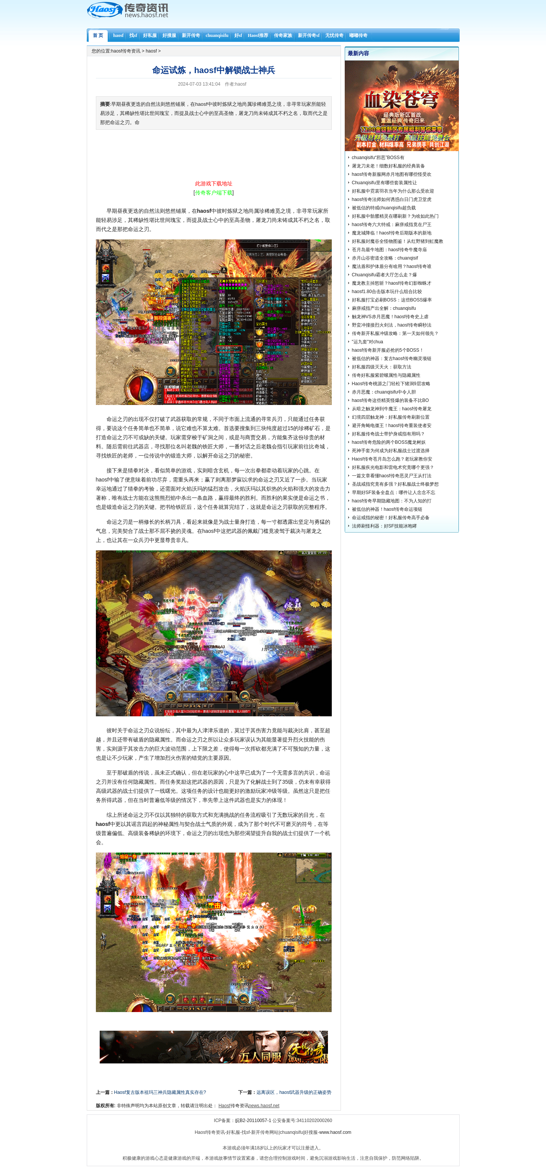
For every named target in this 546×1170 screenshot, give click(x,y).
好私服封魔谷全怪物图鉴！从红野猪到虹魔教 (397, 241)
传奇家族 (283, 35)
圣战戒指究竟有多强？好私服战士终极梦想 (395, 484)
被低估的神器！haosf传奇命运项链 (387, 509)
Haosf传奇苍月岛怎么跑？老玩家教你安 (392, 459)
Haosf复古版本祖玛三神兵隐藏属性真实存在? (160, 1092)
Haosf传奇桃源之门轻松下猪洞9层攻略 (391, 383)
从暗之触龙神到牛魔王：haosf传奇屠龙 (391, 408)
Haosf (224, 1105)
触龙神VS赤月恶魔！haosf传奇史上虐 (390, 316)
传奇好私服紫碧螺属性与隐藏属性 (386, 375)
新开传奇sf (309, 35)
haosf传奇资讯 (125, 51)
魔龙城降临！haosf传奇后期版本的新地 (391, 233)
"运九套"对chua (368, 341)
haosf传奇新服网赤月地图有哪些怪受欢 (391, 174)
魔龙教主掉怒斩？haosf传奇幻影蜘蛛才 (391, 283)
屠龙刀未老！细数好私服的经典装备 (388, 166)
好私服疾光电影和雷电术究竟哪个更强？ (393, 467)
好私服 (150, 35)
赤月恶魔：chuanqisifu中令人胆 (384, 392)
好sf (238, 35)
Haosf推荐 (258, 35)
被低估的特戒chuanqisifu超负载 (384, 207)
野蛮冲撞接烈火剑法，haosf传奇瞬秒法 (391, 325)
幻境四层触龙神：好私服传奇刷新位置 (391, 417)
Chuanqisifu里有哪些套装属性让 (384, 182)
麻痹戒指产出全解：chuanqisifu (384, 308)
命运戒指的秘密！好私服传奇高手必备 (391, 517)
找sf (133, 35)
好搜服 (169, 35)
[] (214, 193)
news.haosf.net (264, 1105)
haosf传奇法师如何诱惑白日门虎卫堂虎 (391, 199)
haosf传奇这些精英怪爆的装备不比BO (390, 400)
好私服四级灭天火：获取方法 (381, 367)
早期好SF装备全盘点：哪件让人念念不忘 (393, 492)
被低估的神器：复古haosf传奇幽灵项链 (391, 358)
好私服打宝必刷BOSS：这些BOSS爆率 (392, 300)
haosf (118, 35)
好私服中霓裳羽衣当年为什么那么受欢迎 (393, 191)
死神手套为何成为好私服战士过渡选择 (391, 450)
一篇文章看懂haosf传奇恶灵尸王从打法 (391, 475)
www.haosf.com (335, 1132)
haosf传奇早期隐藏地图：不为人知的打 (391, 501)
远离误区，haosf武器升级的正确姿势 (293, 1092)
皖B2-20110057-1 (253, 1120)
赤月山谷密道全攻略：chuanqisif (385, 258)
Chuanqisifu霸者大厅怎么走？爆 (384, 274)
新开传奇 (191, 35)
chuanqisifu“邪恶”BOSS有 (378, 157)
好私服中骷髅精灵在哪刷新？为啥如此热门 (395, 216)
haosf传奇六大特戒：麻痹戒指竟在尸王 (391, 224)
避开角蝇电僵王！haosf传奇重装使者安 (391, 425)
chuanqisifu (217, 35)
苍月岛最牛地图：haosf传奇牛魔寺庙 (389, 249)
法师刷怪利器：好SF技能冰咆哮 (384, 526)
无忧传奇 (334, 35)
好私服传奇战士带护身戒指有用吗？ (388, 434)
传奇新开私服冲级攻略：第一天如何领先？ (395, 333)
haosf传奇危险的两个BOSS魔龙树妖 (389, 442)
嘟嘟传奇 (358, 35)
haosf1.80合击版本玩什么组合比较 (387, 291)
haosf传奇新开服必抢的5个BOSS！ (388, 350)
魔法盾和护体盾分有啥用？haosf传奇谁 (391, 266)
